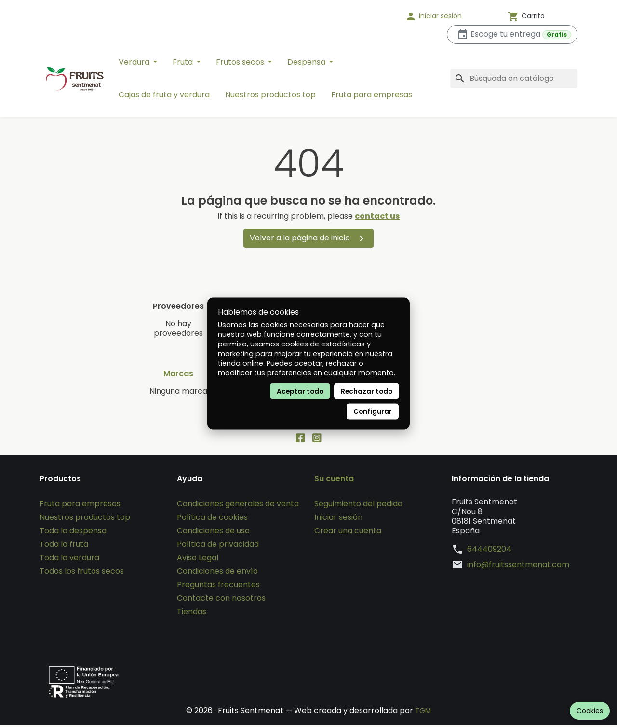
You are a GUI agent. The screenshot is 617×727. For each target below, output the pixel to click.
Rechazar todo (366, 391)
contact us (377, 216)
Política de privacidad (218, 546)
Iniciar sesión (338, 519)
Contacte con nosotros (221, 600)
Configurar (372, 411)
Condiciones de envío (217, 573)
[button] (446, 16)
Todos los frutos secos (82, 573)
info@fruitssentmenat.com (518, 566)
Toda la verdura (69, 559)
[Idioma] (366, 16)
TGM (423, 712)
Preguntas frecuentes (218, 586)
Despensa (307, 61)
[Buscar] (513, 78)
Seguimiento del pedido (358, 505)
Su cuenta (334, 481)
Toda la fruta (64, 546)
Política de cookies (212, 519)
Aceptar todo (300, 391)
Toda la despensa (73, 532)
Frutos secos (241, 61)
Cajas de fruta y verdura (164, 94)
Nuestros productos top (270, 94)
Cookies (590, 710)
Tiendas (191, 613)
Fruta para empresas (371, 94)
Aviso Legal (197, 559)
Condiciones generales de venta (238, 505)
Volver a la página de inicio (308, 238)
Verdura (135, 61)
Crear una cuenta (347, 532)
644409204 (489, 551)
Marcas (178, 374)
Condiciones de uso (213, 532)
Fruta (184, 61)
